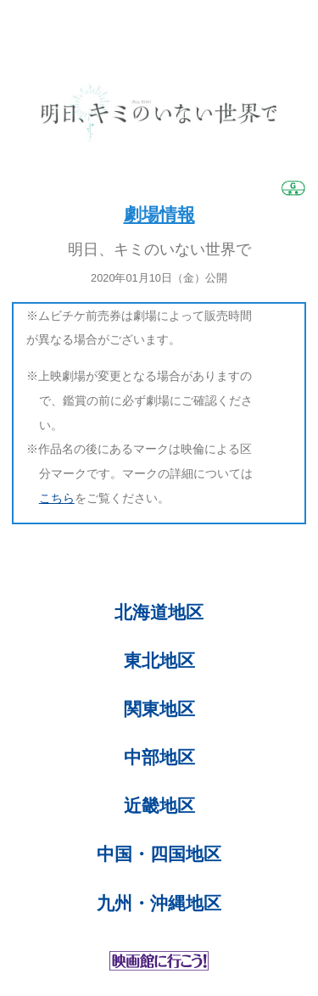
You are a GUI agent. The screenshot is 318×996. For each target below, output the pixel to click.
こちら (57, 498)
